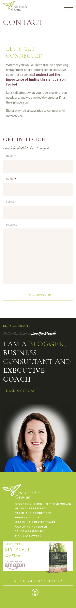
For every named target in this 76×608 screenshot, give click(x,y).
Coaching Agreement (32, 526)
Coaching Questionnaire (35, 522)
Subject (11, 201)
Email (11, 179)
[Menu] (68, 7)
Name (11, 156)
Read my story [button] (20, 391)
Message (13, 224)
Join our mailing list (38, 581)
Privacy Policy (27, 517)
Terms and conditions (33, 513)
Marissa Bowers (28, 535)
